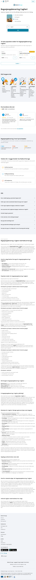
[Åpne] (19, 1)
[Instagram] (4, 553)
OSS (1, 527)
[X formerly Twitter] (2, 553)
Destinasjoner (3, 534)
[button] (27, 27)
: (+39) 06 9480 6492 (18, 566)
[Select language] (4, 556)
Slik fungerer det (4, 526)
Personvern (3, 542)
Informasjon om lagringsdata (6, 544)
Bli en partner (3, 521)
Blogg (2, 536)
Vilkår (2, 541)
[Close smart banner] (1, 1)
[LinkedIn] (6, 553)
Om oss (2, 517)
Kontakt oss (3, 529)
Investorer (3, 519)
